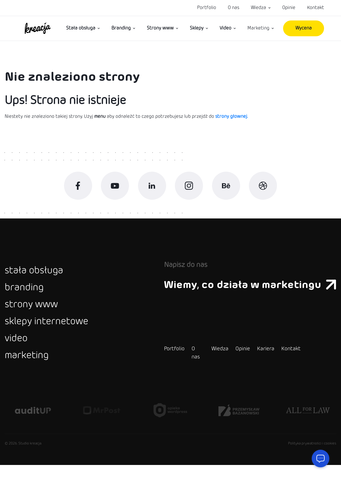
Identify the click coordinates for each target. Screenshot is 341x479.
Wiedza (258, 8)
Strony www (160, 28)
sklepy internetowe (51, 332)
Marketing (258, 28)
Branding (121, 28)
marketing (29, 369)
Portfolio (206, 8)
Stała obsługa (80, 28)
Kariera (257, 363)
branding (25, 294)
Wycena (303, 28)
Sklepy (197, 28)
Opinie (288, 8)
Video (225, 28)
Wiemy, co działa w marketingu (246, 289)
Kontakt (315, 8)
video (17, 350)
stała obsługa (36, 276)
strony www (34, 313)
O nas (233, 8)
